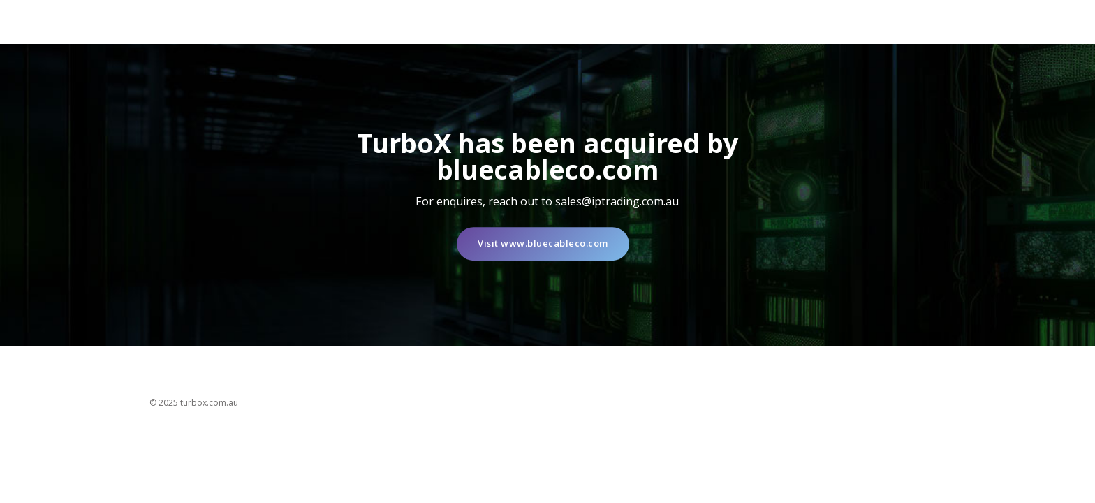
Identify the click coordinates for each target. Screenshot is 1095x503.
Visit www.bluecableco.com (543, 244)
